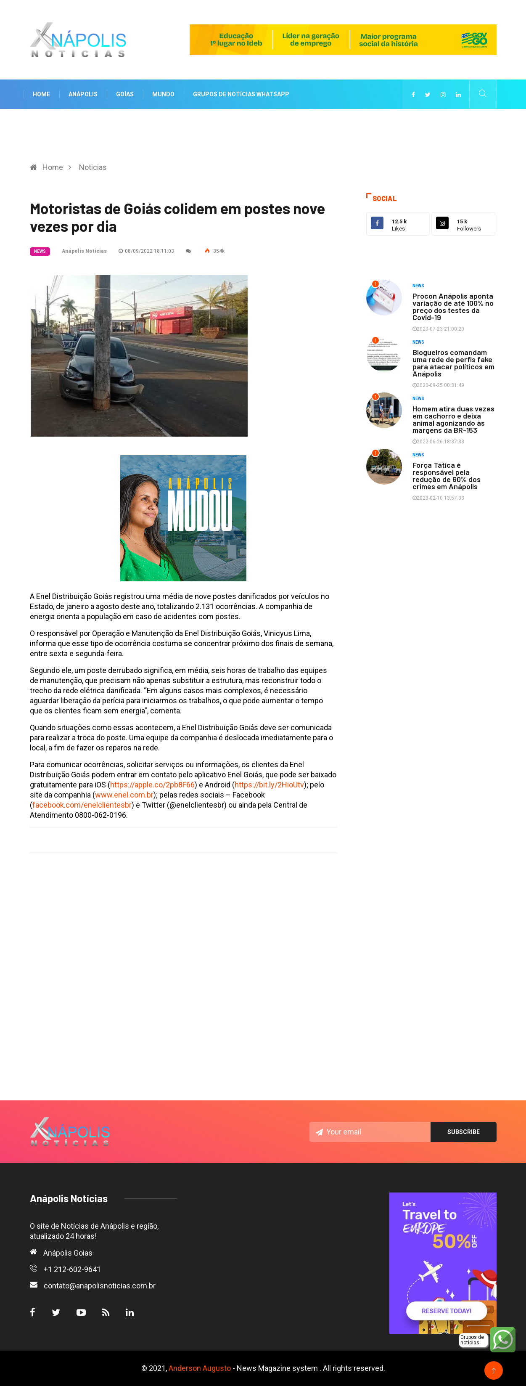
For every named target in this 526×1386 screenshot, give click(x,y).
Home (41, 94)
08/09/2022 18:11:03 (146, 251)
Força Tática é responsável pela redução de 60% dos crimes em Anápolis (446, 475)
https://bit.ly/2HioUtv (269, 784)
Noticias (93, 167)
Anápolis (83, 94)
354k (215, 251)
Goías (125, 94)
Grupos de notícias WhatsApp (241, 94)
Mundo (163, 94)
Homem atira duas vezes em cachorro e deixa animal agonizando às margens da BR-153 (453, 419)
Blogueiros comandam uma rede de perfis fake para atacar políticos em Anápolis (453, 362)
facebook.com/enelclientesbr (82, 804)
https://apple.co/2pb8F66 (152, 784)
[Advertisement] (183, 961)
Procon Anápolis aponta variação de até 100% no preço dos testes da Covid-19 (453, 306)
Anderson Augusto (200, 1368)
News (40, 251)
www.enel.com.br (124, 794)
